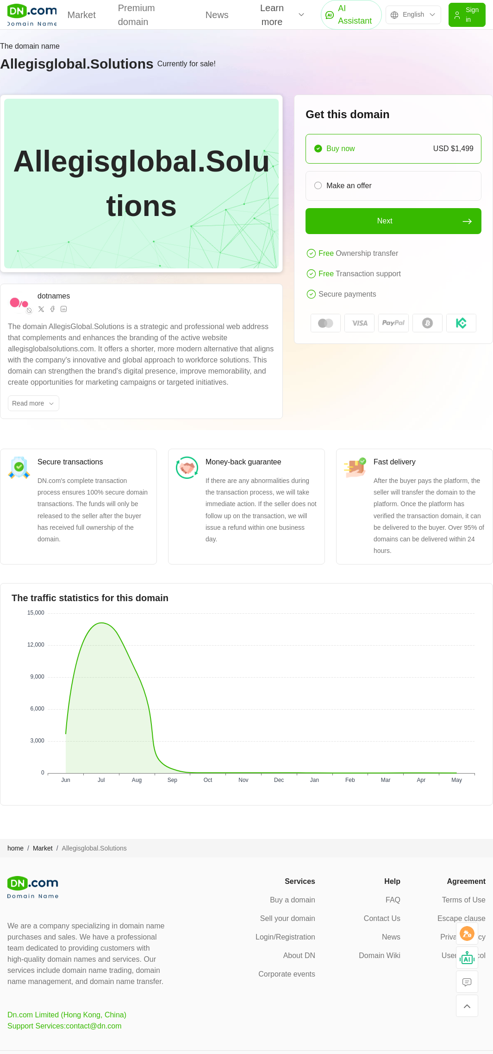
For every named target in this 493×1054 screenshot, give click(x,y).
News (217, 15)
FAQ (393, 900)
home (15, 848)
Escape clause (461, 918)
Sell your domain (287, 918)
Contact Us (382, 918)
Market (82, 15)
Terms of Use (464, 900)
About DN (299, 955)
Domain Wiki (379, 955)
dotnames (53, 296)
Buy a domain (292, 900)
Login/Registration (285, 937)
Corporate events (286, 974)
